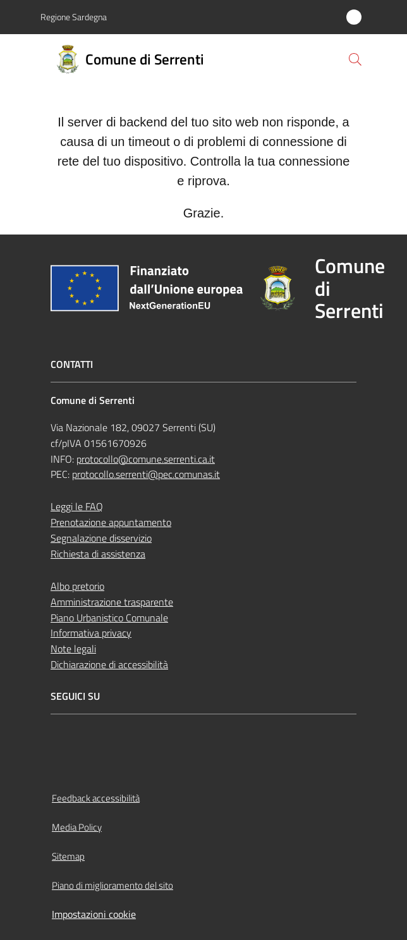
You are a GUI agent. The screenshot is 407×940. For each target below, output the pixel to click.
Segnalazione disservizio (101, 538)
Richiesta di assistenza (98, 553)
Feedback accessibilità (96, 798)
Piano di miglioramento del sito (112, 885)
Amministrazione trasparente (112, 601)
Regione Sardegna (73, 16)
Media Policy (77, 827)
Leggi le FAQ (77, 506)
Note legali (73, 648)
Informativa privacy (91, 632)
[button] (355, 59)
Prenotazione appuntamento (111, 522)
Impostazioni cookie (94, 914)
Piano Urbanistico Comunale (109, 617)
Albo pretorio (77, 586)
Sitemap (68, 856)
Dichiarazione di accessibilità (109, 664)
